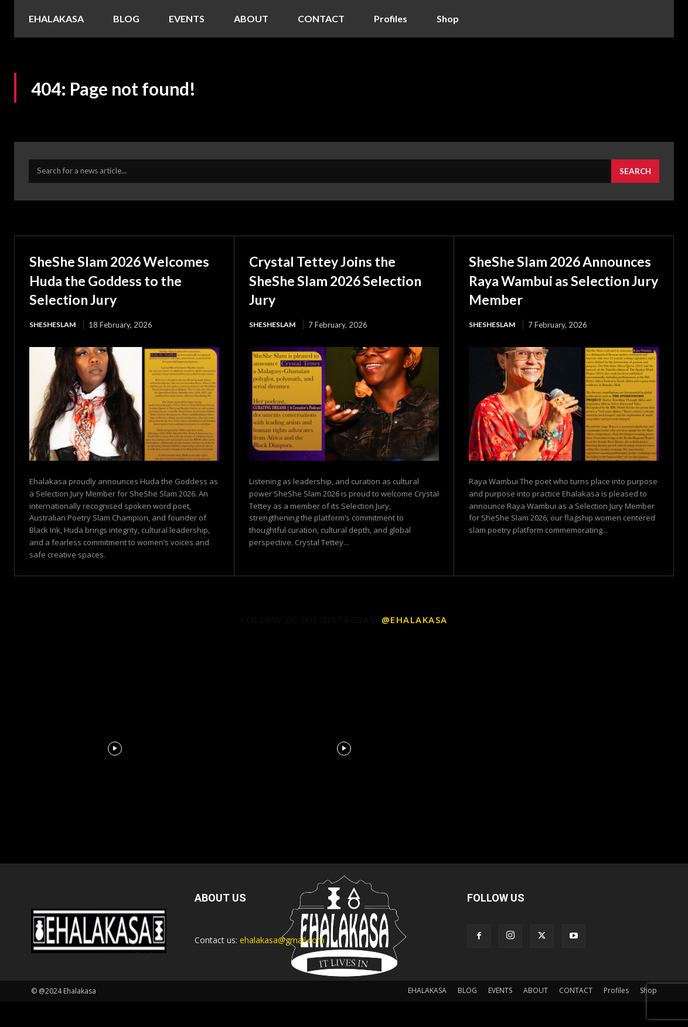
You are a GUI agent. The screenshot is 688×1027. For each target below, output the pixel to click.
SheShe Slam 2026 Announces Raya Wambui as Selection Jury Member (563, 295)
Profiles (616, 1016)
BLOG (467, 1016)
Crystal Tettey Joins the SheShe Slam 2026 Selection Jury (336, 285)
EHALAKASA (427, 1016)
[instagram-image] (114, 774)
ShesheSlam (54, 349)
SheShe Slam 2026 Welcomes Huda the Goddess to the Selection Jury (121, 295)
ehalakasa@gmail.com (282, 965)
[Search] (634, 177)
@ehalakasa (415, 645)
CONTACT (575, 1016)
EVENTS (500, 1016)
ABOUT (535, 1016)
